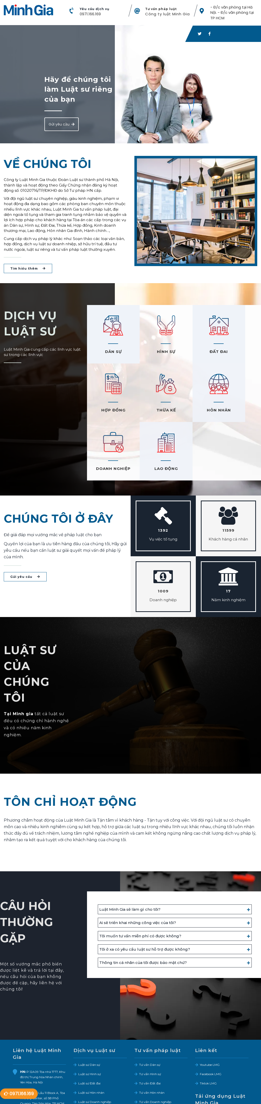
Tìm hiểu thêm (28, 269)
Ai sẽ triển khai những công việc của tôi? (137, 865)
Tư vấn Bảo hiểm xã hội (156, 1063)
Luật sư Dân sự (89, 1007)
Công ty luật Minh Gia (167, 14)
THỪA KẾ (109, 411)
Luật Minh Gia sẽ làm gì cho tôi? (129, 852)
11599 (228, 473)
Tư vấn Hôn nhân (151, 1035)
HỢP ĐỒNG (239, 352)
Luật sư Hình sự (89, 1016)
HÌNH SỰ (152, 352)
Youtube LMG (210, 1007)
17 (228, 533)
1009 (163, 533)
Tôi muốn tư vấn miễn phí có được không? (140, 878)
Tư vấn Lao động (151, 1054)
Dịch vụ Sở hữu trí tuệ (94, 1063)
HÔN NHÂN (152, 411)
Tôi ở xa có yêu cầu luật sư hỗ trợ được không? (144, 892)
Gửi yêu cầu (61, 125)
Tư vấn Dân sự (149, 1007)
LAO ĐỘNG (239, 411)
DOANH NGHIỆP (196, 411)
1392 (163, 473)
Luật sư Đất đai (89, 1026)
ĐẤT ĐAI (196, 352)
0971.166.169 (90, 14)
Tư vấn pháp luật (161, 9)
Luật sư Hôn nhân (91, 1035)
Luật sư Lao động (91, 1054)
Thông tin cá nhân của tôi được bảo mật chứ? (143, 905)
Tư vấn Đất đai (150, 1026)
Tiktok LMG (208, 1026)
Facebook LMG (210, 1016)
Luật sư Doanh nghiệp (94, 1045)
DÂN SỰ (108, 352)
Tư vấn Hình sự (150, 1016)
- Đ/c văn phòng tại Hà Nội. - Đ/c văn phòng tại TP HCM (232, 13)
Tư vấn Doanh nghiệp (155, 1045)
